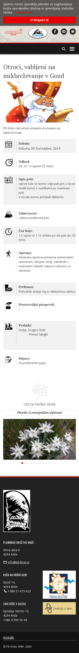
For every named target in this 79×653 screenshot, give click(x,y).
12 (55, 463)
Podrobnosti (23, 12)
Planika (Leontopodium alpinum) (39, 413)
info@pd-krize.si (18, 562)
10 (49, 463)
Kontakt (8, 637)
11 (52, 463)
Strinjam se (39, 20)
